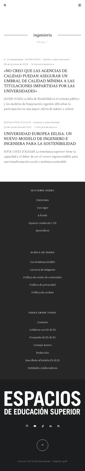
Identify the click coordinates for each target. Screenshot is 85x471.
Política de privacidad (42, 284)
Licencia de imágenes (42, 269)
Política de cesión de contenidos (42, 277)
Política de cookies (42, 292)
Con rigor (42, 207)
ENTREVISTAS (33, 59)
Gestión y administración (56, 59)
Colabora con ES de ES (42, 329)
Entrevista (42, 200)
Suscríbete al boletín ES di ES (42, 360)
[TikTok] (43, 426)
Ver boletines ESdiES (42, 262)
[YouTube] (35, 426)
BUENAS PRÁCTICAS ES (17, 122)
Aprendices (42, 230)
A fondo (42, 215)
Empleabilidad (15, 59)
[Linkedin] (51, 426)
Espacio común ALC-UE (43, 223)
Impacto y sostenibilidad (46, 122)
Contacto (42, 322)
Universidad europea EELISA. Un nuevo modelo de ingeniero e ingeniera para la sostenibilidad (40, 138)
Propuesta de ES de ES (42, 337)
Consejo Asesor (43, 345)
